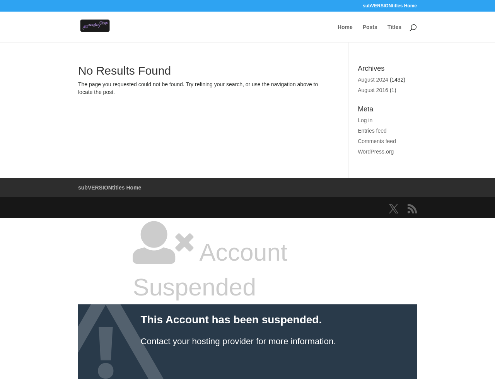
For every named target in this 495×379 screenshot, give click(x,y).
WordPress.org (376, 152)
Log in (365, 120)
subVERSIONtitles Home (390, 6)
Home (345, 27)
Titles (394, 27)
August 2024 (373, 80)
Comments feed (377, 141)
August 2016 (373, 90)
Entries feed (372, 131)
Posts (370, 27)
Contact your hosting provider (196, 341)
